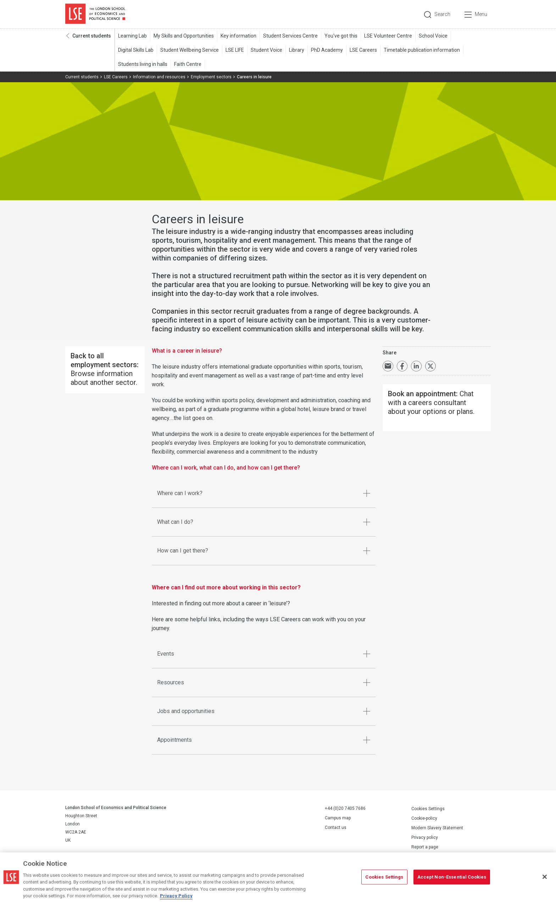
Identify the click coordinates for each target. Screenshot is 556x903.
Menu (481, 14)
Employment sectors (211, 76)
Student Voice (266, 50)
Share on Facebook (402, 366)
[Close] (544, 878)
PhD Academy (327, 50)
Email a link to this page (388, 366)
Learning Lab (132, 36)
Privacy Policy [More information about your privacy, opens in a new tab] (176, 896)
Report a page (424, 847)
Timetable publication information (422, 50)
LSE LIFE (235, 50)
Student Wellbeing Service (189, 50)
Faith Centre (187, 64)
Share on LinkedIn (416, 366)
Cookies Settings (428, 808)
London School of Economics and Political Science (95, 14)
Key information (238, 36)
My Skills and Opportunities (184, 36)
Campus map (338, 817)
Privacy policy (424, 837)
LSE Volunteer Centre (388, 36)
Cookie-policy (424, 818)
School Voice (433, 36)
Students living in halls (142, 64)
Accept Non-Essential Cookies (451, 877)
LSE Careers (363, 50)
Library (296, 50)
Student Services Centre (290, 36)
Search (442, 14)
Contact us (335, 827)
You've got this (340, 36)
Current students (91, 36)
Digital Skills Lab (136, 50)
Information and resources (159, 76)
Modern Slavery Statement (437, 827)
